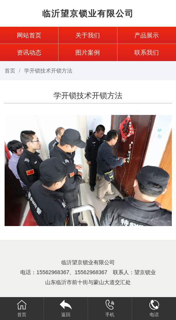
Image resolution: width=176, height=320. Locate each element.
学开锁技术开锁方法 (48, 71)
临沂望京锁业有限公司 (88, 13)
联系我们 (146, 52)
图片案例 (87, 52)
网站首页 (29, 35)
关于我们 (87, 35)
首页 (10, 71)
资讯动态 (29, 52)
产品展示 (146, 35)
